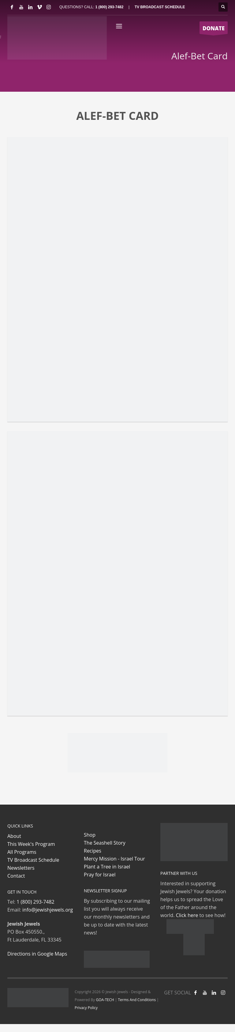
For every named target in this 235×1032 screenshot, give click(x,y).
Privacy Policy (86, 1007)
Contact (16, 875)
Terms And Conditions (137, 999)
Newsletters (21, 867)
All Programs (21, 852)
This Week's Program (31, 844)
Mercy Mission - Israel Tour (114, 858)
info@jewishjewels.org (47, 909)
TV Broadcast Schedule (33, 860)
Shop (89, 834)
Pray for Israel (99, 874)
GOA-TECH (105, 999)
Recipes (92, 850)
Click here (187, 915)
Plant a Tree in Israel (107, 866)
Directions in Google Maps (37, 953)
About (14, 836)
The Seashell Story (104, 842)
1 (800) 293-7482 (109, 7)
